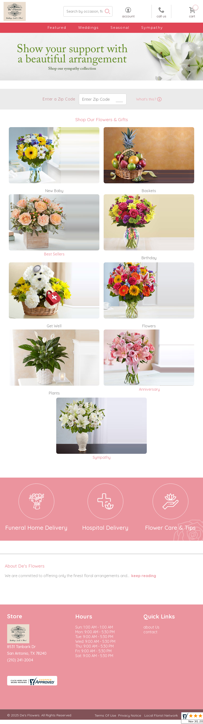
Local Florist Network (161, 716)
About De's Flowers (25, 566)
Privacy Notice (129, 716)
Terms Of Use (105, 716)
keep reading (143, 575)
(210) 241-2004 (20, 660)
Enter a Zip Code (58, 99)
